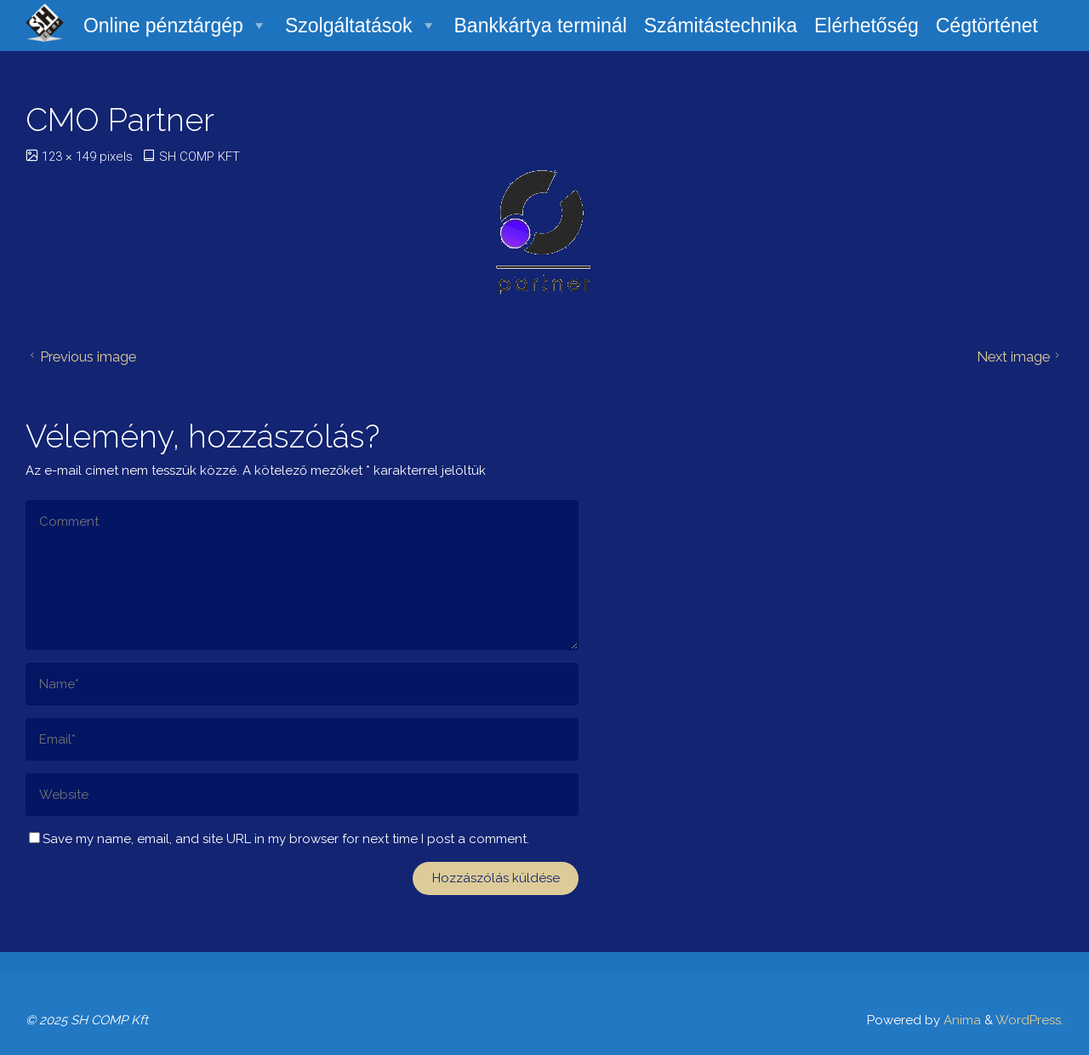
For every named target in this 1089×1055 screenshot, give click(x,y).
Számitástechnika (720, 25)
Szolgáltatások (361, 25)
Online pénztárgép (175, 25)
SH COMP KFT (199, 156)
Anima (960, 1019)
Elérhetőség (866, 25)
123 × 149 (71, 156)
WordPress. (1029, 1019)
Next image (1020, 356)
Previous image (81, 356)
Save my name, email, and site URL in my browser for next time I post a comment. (279, 838)
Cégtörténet (987, 25)
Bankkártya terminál (539, 25)
